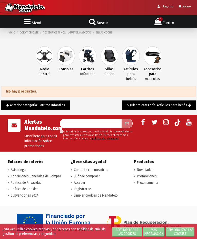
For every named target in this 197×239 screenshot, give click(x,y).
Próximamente (148, 182)
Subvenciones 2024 (25, 195)
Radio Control (44, 71)
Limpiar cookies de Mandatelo (96, 195)
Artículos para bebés (131, 74)
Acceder (79, 182)
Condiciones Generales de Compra (36, 176)
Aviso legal (18, 170)
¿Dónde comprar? (87, 176)
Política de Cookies (24, 189)
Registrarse (82, 189)
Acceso (185, 6)
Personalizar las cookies (180, 232)
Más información (154, 232)
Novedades (145, 170)
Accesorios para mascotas (152, 74)
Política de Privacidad (26, 182)
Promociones (147, 176)
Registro (165, 6)
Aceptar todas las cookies (127, 232)
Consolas (66, 69)
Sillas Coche (109, 71)
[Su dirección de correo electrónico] (90, 123)
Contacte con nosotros (91, 170)
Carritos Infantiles (87, 71)
